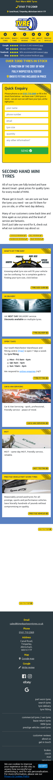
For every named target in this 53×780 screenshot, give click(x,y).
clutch (48, 753)
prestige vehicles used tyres (37, 727)
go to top (45, 529)
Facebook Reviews (18, 239)
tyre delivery (40, 333)
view (41, 45)
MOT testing (40, 468)
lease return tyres (42, 720)
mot (49, 757)
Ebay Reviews (37, 239)
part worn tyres (43, 699)
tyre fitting (41, 378)
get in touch (45, 742)
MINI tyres (46, 724)
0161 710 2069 (29, 94)
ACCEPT (43, 766)
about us (46, 739)
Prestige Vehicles (38, 513)
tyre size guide (39, 288)
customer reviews (42, 735)
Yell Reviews (35, 235)
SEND (26, 150)
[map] (21, 351)
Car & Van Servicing (37, 423)
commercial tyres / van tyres (36, 717)
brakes (47, 750)
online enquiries (28, 371)
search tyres (44, 702)
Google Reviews (18, 235)
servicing (46, 760)
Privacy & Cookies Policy (16, 776)
